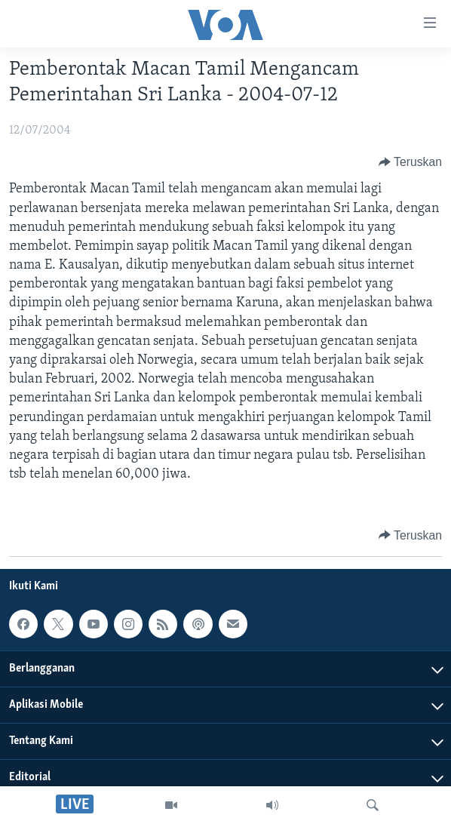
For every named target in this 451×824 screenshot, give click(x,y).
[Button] (410, 162)
